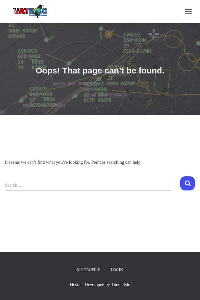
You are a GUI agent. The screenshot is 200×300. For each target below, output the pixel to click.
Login (117, 269)
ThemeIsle (120, 284)
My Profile (88, 269)
